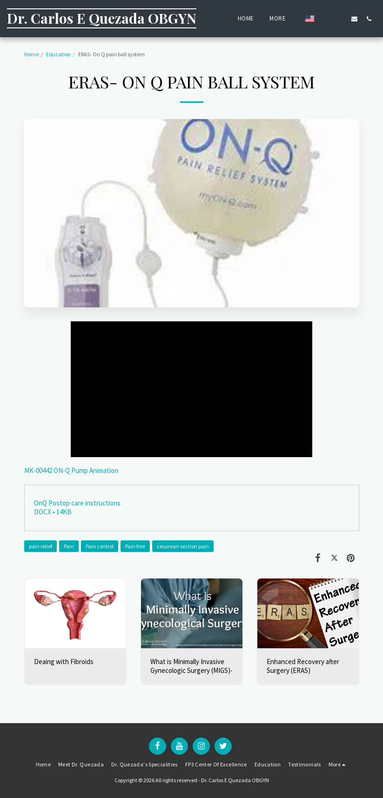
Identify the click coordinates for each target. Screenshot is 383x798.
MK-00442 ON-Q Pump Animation (71, 470)
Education (58, 54)
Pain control (100, 546)
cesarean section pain (183, 546)
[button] (325, 18)
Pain (69, 546)
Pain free (135, 546)
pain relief (40, 546)
